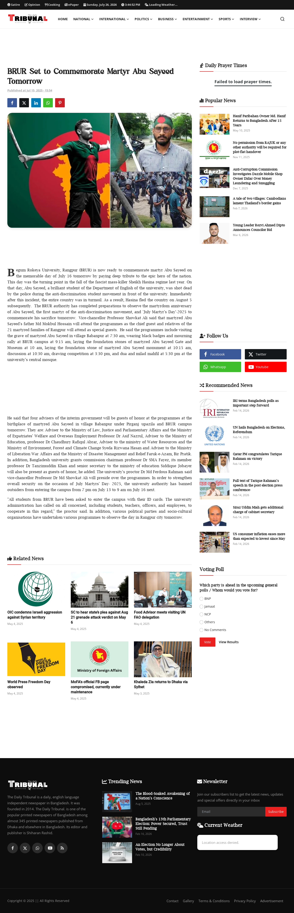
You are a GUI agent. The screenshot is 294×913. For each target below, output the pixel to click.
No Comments (215, 630)
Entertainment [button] (198, 19)
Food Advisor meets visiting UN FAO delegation (159, 615)
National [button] (83, 19)
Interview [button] (250, 19)
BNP (207, 598)
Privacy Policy (245, 901)
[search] (282, 19)
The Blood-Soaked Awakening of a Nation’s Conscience (163, 795)
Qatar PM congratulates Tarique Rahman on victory (257, 456)
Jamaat (209, 606)
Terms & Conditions (214, 901)
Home (63, 19)
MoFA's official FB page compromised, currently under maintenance (96, 687)
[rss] (62, 848)
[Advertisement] (147, 48)
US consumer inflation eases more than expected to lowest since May (259, 536)
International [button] (114, 19)
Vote (207, 642)
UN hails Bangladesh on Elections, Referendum (259, 429)
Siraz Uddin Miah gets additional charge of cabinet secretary (258, 509)
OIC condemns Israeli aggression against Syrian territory (34, 615)
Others (209, 622)
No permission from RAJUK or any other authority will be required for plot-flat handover (259, 147)
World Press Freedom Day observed (28, 684)
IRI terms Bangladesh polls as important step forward (256, 403)
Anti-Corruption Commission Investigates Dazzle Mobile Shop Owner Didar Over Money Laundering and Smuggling (258, 176)
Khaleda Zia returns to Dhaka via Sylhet (161, 684)
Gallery (188, 901)
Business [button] (167, 19)
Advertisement (271, 901)
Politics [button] (144, 19)
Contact (172, 901)
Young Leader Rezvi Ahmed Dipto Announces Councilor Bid (259, 227)
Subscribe (276, 811)
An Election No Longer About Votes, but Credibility (160, 846)
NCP (207, 614)
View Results (229, 642)
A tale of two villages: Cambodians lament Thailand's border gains (259, 200)
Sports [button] (226, 19)
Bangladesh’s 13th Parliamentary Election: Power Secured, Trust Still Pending (163, 823)
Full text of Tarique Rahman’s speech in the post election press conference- (258, 485)
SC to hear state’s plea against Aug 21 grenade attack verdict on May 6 (99, 617)
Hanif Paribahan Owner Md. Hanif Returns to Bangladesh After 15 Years (259, 120)
